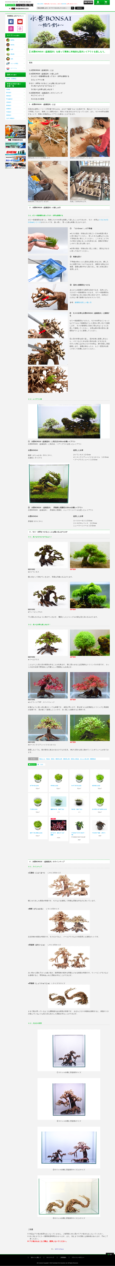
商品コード (42, 758)
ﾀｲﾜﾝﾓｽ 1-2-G (54, 785)
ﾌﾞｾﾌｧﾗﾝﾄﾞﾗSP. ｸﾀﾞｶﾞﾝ (98, 833)
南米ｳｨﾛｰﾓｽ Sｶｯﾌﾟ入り (57, 809)
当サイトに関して (36, 1257)
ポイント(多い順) (84, 758)
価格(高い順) (66, 758)
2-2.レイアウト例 (37, 80)
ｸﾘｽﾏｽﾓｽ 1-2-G (96, 785)
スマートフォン (59, 1249)
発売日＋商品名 (75, 758)
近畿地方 (8, 108)
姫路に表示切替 (88, 2)
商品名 (48, 758)
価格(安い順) (59, 758)
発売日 (53, 758)
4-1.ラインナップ (37, 95)
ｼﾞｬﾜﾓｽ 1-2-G (33, 809)
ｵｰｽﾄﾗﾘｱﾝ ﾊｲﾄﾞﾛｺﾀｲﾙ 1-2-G (99, 809)
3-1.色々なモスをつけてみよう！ (43, 86)
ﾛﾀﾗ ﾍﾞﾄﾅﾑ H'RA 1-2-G (36, 833)
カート (106, 2)
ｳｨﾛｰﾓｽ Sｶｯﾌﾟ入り (76, 809)
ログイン (98, 2)
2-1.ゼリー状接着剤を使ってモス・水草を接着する (50, 76)
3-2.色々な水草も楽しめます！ (42, 89)
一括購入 (41, 764)
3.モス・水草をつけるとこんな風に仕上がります (47, 83)
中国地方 (8, 112)
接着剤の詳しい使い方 (83, 302)
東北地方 (8, 92)
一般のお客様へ (40, 3)
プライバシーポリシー (78, 1257)
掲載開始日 (93, 758)
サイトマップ (50, 1257)
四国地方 (8, 115)
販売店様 (64, 3)
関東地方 (8, 96)
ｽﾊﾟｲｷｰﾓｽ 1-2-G (34, 785)
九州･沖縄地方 (10, 118)
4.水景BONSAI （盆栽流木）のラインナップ (45, 93)
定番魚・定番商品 (11, 78)
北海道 (8, 89)
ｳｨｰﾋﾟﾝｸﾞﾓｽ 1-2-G (76, 785)
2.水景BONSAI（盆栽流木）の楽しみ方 (44, 74)
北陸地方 (8, 102)
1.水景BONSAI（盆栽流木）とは (41, 70)
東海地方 (8, 105)
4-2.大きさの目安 (37, 99)
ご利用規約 (63, 1257)
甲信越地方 (9, 99)
